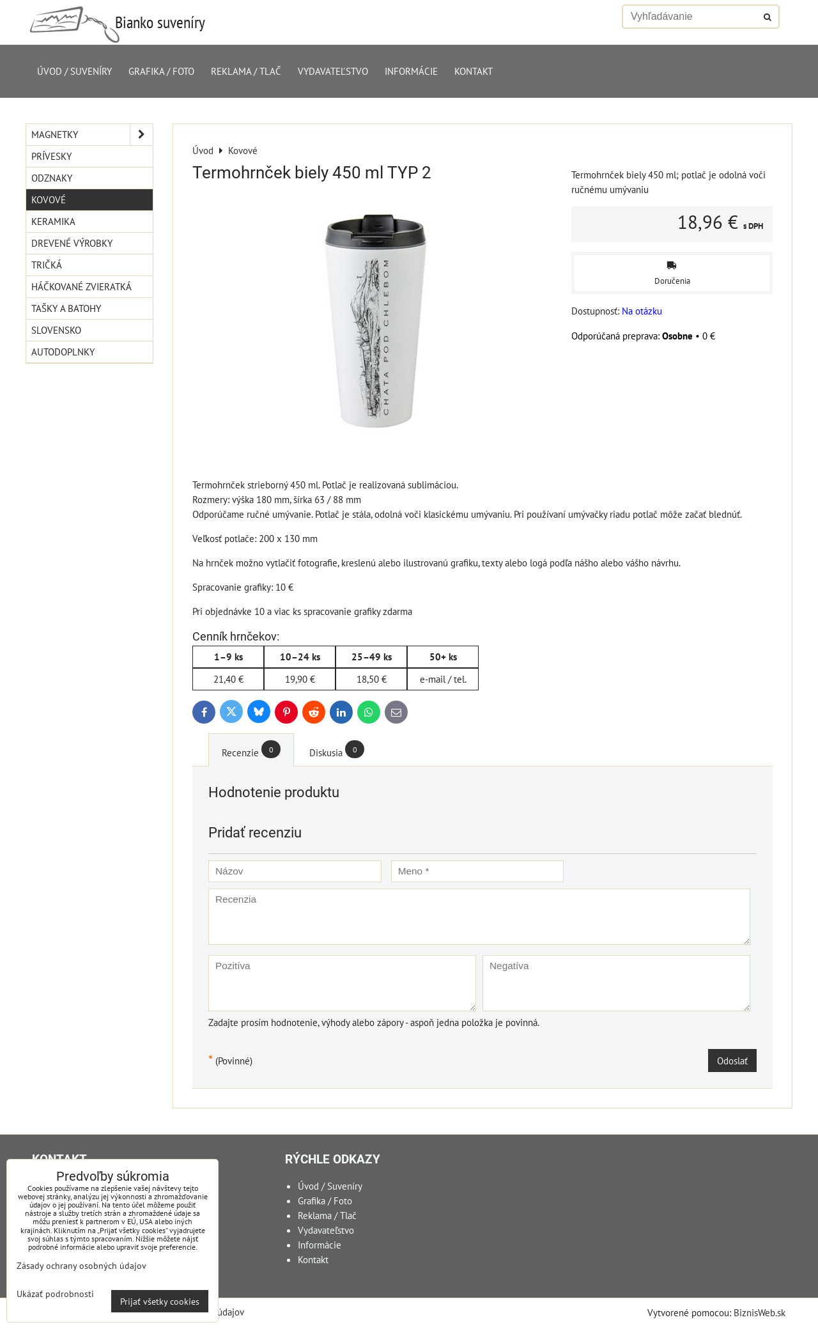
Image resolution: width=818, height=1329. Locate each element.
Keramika (53, 221)
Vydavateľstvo (333, 71)
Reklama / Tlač (246, 71)
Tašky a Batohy (66, 308)
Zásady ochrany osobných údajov (81, 1265)
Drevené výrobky (71, 243)
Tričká (46, 264)
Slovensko (56, 329)
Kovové (48, 199)
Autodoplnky (63, 351)
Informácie (411, 71)
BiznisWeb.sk (759, 1312)
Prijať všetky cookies (159, 1301)
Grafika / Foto (161, 71)
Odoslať (732, 1060)
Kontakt (473, 71)
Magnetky (92, 134)
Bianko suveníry (160, 22)
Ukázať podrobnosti (55, 1294)
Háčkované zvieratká (81, 286)
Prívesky (51, 156)
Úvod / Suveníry (74, 71)
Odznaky (51, 177)
